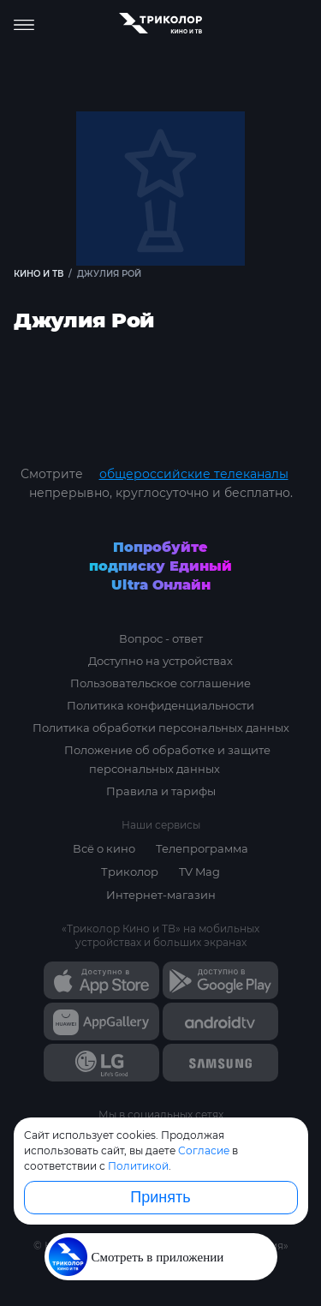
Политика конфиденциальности (160, 705)
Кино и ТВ (38, 273)
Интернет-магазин (161, 895)
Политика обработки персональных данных (161, 727)
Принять (160, 1197)
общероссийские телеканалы (193, 474)
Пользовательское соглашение (160, 683)
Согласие (203, 1150)
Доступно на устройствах (160, 661)
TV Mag (199, 871)
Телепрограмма (202, 848)
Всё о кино (104, 848)
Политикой (138, 1165)
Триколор (129, 871)
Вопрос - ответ (161, 638)
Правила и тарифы (161, 791)
